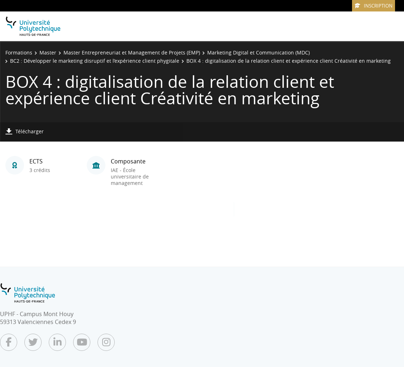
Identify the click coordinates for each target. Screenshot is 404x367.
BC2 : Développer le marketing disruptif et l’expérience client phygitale (94, 60)
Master (47, 52)
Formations (18, 52)
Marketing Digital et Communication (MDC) (258, 52)
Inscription (374, 6)
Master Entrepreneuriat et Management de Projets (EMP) (131, 52)
